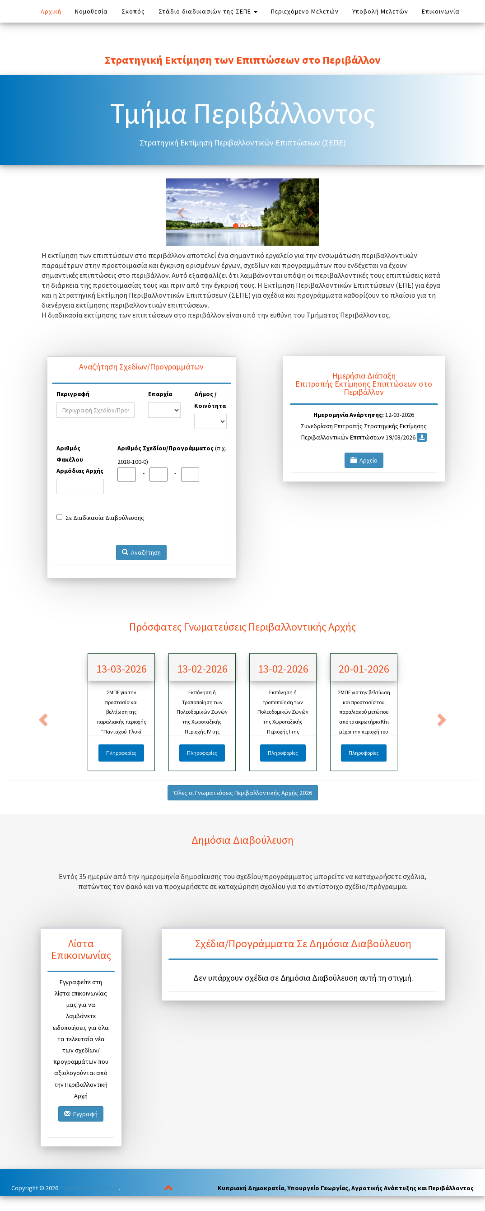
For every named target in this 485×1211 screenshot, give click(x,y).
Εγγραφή (81, 1114)
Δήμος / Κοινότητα (210, 399)
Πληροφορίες (121, 752)
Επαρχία (160, 394)
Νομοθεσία (95, 10)
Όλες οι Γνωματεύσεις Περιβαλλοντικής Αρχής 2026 (242, 793)
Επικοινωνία (441, 11)
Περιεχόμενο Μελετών (305, 11)
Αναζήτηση (141, 552)
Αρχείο (364, 460)
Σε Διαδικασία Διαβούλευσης (100, 518)
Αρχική (51, 11)
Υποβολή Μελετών (380, 11)
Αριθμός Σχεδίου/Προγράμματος (165, 448)
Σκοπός (133, 11)
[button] (42, 716)
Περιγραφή (72, 394)
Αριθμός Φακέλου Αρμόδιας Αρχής (79, 459)
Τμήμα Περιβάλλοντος (89, 1188)
